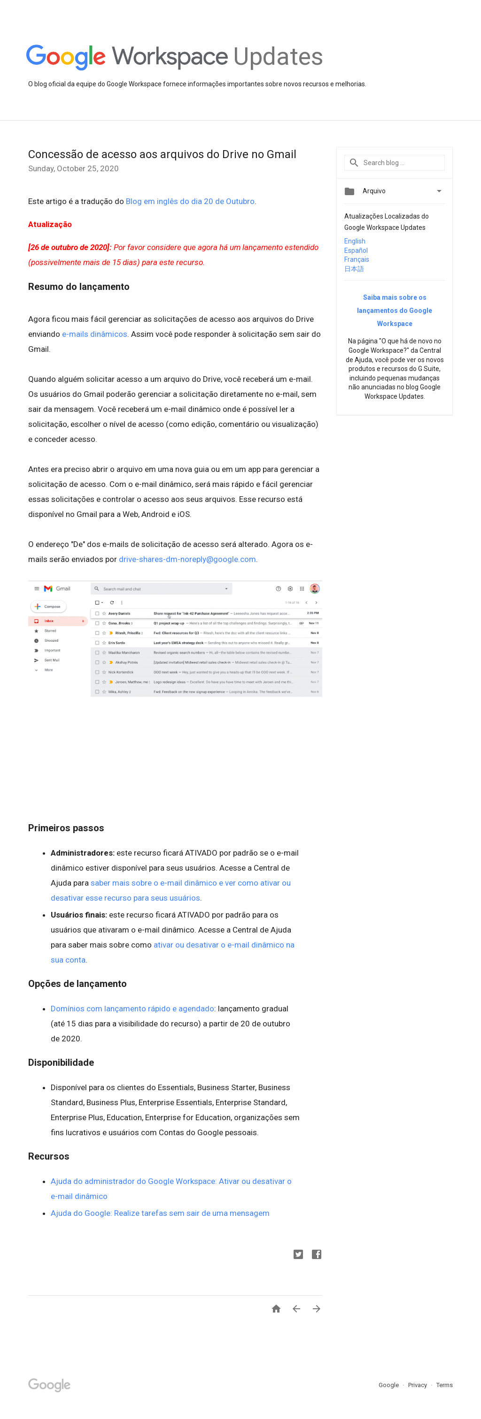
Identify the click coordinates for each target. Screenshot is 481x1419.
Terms (444, 1385)
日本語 (354, 269)
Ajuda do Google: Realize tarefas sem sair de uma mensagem (160, 1213)
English (354, 241)
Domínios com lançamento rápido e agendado (132, 1008)
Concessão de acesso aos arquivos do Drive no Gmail (162, 154)
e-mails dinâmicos (94, 334)
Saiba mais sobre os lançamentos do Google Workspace (394, 310)
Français (356, 259)
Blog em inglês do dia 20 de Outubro (190, 201)
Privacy (418, 1385)
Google (389, 1385)
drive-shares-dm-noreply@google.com (187, 559)
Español (356, 250)
